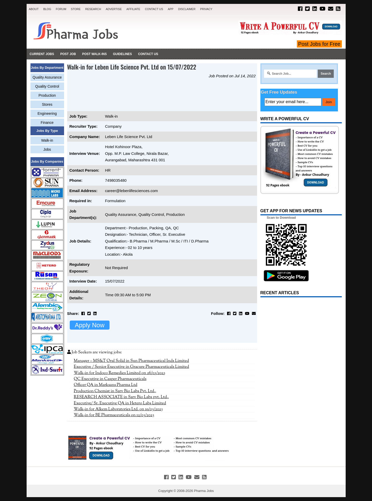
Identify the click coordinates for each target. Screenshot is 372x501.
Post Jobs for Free (319, 44)
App (170, 9)
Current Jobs (42, 54)
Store (76, 9)
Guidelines (122, 54)
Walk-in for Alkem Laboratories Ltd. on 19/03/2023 (118, 409)
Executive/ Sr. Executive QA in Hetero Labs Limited (120, 403)
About (34, 9)
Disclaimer (186, 9)
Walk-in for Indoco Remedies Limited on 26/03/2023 (119, 373)
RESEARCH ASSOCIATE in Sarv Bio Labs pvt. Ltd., (121, 397)
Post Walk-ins (94, 54)
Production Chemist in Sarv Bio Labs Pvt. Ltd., (115, 391)
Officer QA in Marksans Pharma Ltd (105, 385)
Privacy (206, 9)
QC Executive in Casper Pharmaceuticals (110, 379)
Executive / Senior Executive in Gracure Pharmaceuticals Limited (131, 367)
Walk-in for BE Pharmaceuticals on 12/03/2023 (114, 415)
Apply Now (90, 325)
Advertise (114, 9)
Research (93, 9)
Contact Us (154, 9)
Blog (47, 9)
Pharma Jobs (204, 491)
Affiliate (133, 9)
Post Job (68, 54)
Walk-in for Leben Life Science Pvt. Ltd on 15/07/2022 (131, 66)
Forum (61, 9)
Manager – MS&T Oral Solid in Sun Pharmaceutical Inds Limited (131, 361)
